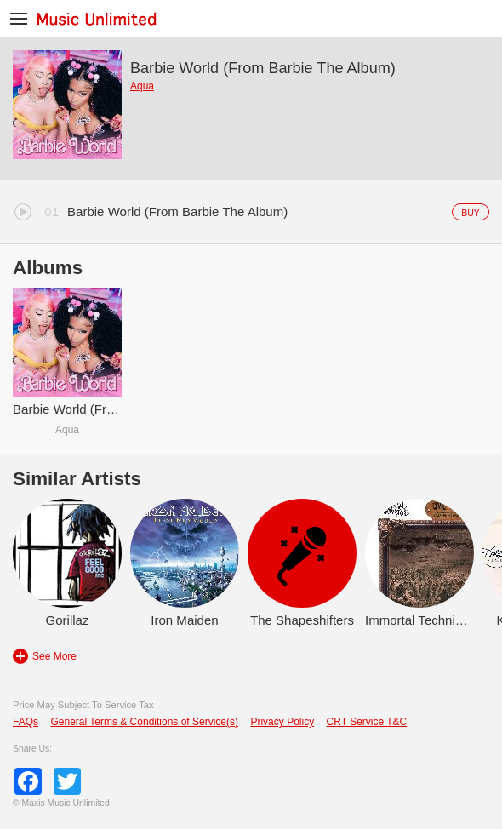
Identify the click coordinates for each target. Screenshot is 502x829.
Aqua (142, 86)
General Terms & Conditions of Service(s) (144, 722)
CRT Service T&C (367, 722)
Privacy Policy (282, 722)
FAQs (25, 722)
